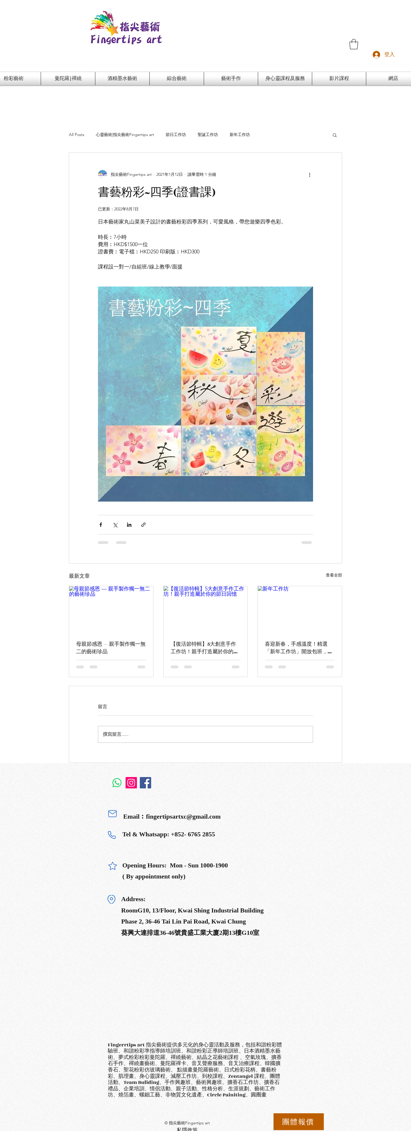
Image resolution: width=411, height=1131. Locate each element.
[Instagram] (131, 782)
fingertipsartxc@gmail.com (183, 816)
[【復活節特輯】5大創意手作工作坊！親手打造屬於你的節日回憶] (206, 609)
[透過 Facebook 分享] (100, 524)
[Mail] (112, 813)
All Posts (76, 134)
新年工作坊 (240, 134)
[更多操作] (309, 174)
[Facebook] (145, 782)
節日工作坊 (176, 134)
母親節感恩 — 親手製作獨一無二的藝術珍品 (111, 648)
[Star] (112, 866)
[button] (353, 44)
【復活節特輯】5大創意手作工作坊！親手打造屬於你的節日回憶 (205, 648)
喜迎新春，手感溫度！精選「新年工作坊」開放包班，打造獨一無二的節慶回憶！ (299, 648)
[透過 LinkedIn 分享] (129, 524)
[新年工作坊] (300, 609)
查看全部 (334, 575)
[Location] (111, 899)
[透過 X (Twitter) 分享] (115, 524)
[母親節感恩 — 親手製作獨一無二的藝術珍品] (111, 609)
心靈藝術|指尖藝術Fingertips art (125, 134)
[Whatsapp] (117, 782)
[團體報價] (299, 1121)
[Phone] (111, 835)
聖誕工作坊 (208, 134)
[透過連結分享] (143, 524)
